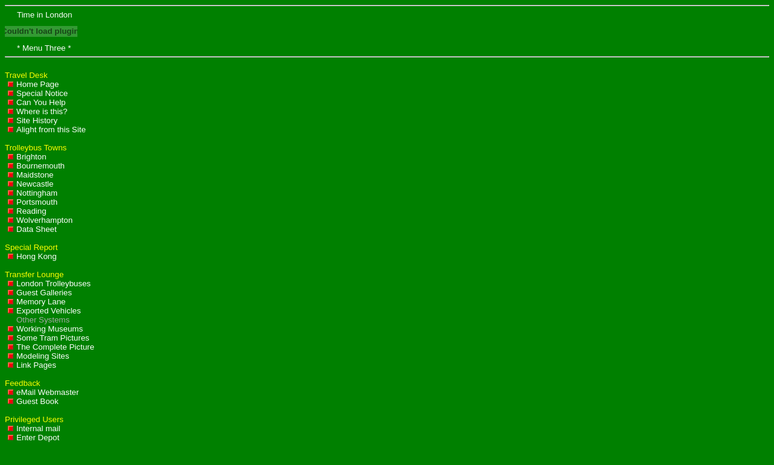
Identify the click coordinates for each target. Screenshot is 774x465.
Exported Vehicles (44, 310)
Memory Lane (37, 301)
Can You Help (37, 102)
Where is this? (37, 111)
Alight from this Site (47, 129)
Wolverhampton (40, 220)
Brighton (27, 156)
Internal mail (34, 428)
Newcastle (30, 183)
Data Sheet (32, 229)
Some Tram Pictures (48, 337)
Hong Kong (32, 256)
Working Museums (45, 328)
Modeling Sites (38, 356)
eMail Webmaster (43, 392)
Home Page (33, 84)
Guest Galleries (40, 292)
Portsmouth (32, 202)
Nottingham (32, 192)
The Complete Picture (51, 346)
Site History (32, 120)
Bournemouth (36, 165)
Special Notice (38, 93)
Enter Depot (33, 437)
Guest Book (33, 401)
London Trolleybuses (49, 283)
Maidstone (31, 174)
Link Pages (32, 365)
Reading (27, 211)
